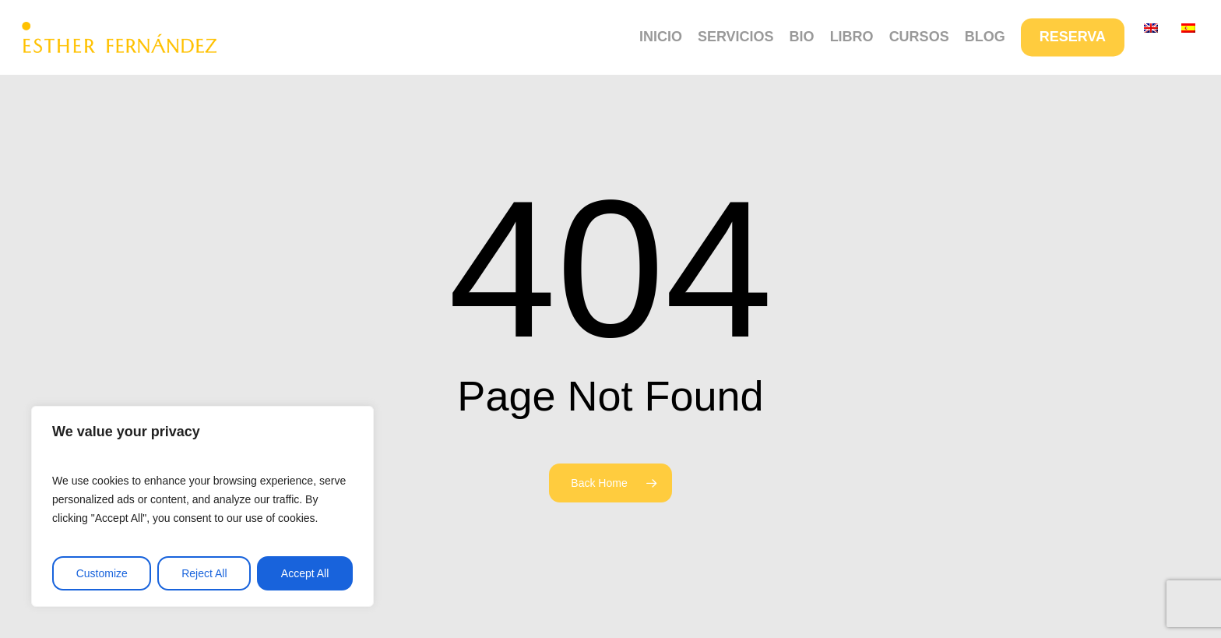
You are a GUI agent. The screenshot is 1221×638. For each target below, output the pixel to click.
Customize (102, 573)
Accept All (305, 573)
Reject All (204, 573)
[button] (1191, 8)
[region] (202, 506)
